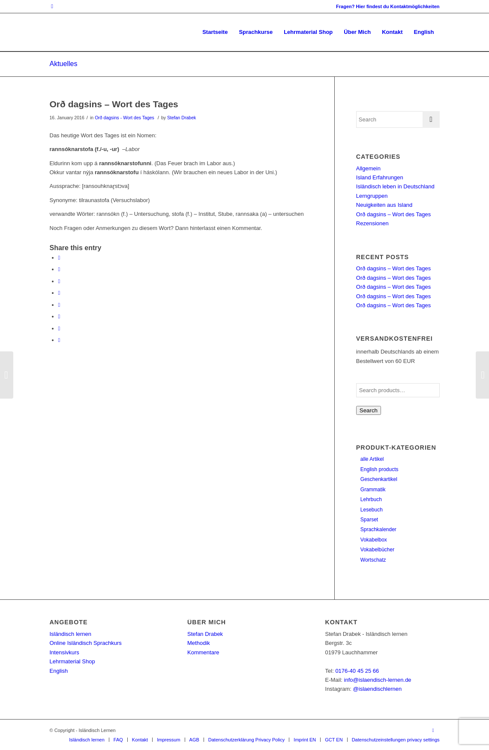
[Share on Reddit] (59, 328)
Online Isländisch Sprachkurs (86, 643)
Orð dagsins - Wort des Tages (124, 117)
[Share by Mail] (59, 340)
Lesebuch (371, 510)
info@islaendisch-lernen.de (377, 680)
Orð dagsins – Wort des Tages (114, 104)
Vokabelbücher (377, 550)
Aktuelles (64, 63)
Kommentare (203, 652)
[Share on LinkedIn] (59, 293)
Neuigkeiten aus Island (384, 205)
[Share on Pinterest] (59, 281)
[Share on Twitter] (59, 269)
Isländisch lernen (71, 634)
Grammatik (373, 490)
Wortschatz (373, 560)
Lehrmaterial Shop (72, 661)
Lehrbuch (371, 499)
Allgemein (368, 168)
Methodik (198, 643)
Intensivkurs (64, 652)
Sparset (369, 520)
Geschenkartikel (378, 479)
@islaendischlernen (377, 689)
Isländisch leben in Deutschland (395, 186)
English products (379, 469)
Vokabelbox (373, 540)
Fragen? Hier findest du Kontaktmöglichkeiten (387, 6)
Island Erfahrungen (379, 177)
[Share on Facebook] (59, 257)
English (59, 671)
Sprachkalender (378, 529)
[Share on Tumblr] (59, 305)
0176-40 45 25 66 (357, 671)
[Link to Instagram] (52, 6)
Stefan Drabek (181, 117)
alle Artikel (372, 459)
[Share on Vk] (59, 316)
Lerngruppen (372, 196)
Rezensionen (372, 223)
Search (369, 410)
